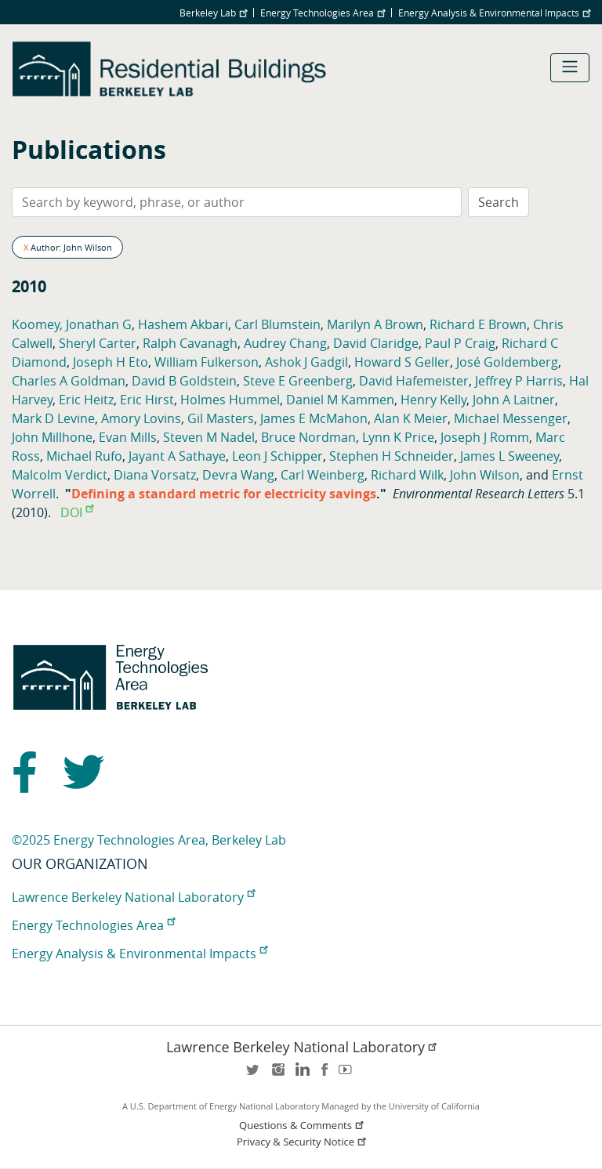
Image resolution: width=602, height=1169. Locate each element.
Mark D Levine (53, 418)
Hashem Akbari (183, 324)
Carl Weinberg (322, 474)
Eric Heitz (86, 399)
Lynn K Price (398, 437)
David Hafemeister (414, 380)
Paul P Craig (460, 343)
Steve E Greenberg (298, 380)
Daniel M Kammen (340, 399)
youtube (348, 1074)
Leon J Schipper (277, 456)
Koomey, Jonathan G (72, 324)
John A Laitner (514, 399)
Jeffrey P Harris (519, 380)
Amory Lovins (141, 418)
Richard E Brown (478, 324)
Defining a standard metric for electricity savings (223, 493)
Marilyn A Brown (375, 324)
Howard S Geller (402, 362)
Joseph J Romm (485, 437)
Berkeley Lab (213, 12)
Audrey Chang (285, 343)
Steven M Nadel (209, 437)
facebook (324, 1074)
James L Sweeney (509, 456)
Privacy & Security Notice (302, 1142)
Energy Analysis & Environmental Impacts (494, 12)
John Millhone (52, 437)
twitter (254, 1074)
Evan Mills (128, 437)
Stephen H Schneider (391, 456)
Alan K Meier (411, 418)
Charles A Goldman (68, 380)
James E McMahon (314, 418)
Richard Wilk (407, 474)
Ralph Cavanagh (190, 343)
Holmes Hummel (230, 399)
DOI (76, 512)
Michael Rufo (84, 456)
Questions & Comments (302, 1125)
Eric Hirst (147, 399)
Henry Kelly (433, 399)
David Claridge (376, 343)
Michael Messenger (511, 418)
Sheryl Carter (97, 343)
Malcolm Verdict (59, 474)
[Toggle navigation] (569, 67)
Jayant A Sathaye (177, 456)
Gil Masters (220, 418)
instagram (277, 1074)
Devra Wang (238, 474)
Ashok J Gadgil (306, 362)
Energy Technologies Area (322, 12)
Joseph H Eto (110, 362)
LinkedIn (301, 1074)
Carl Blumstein (277, 324)
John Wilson (485, 474)
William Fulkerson (206, 362)
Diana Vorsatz (155, 474)
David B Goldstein (184, 380)
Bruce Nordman (308, 437)
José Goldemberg (507, 362)
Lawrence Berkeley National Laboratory (133, 897)
